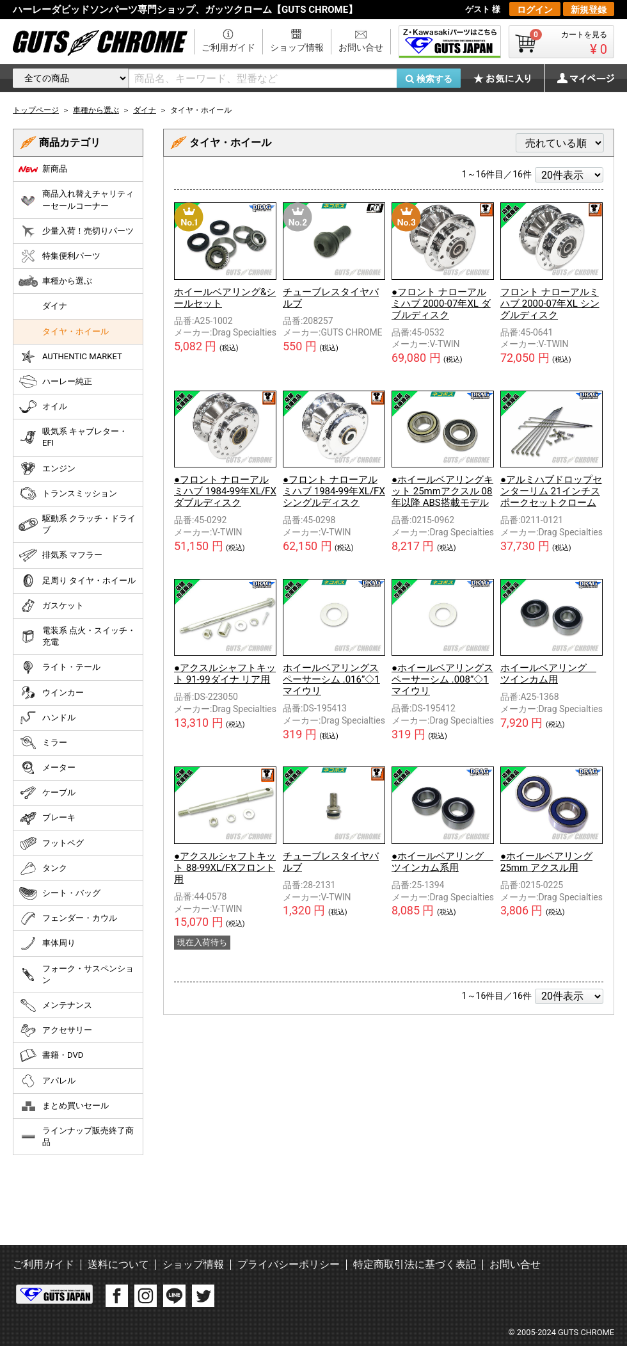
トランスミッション (68, 493)
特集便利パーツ (59, 256)
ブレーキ (47, 818)
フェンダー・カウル (68, 918)
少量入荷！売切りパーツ (76, 231)
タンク (43, 868)
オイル (43, 406)
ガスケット (51, 605)
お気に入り (508, 78)
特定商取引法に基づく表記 (414, 1264)
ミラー (43, 742)
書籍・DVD (51, 1055)
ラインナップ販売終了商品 (76, 1136)
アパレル (47, 1080)
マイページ (579, 78)
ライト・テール (59, 667)
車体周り (47, 943)
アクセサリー (55, 1030)
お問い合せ (360, 47)
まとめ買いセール (64, 1105)
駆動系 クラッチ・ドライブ (77, 524)
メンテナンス (55, 1005)
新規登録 (589, 9)
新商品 (43, 169)
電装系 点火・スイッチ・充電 (77, 636)
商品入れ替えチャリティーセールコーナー (76, 199)
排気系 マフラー (60, 555)
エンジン (47, 468)
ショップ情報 (297, 47)
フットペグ (51, 843)
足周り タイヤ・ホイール (77, 580)
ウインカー (51, 692)
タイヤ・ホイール (75, 331)
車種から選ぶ (55, 281)
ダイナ (54, 306)
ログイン (535, 9)
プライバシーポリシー (288, 1264)
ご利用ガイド (228, 47)
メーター (47, 767)
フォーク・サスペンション (76, 974)
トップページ (36, 110)
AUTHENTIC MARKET (70, 356)
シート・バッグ (59, 893)
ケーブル (47, 792)
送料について (118, 1264)
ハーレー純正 (55, 381)
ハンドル (47, 717)
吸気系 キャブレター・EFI (73, 437)
